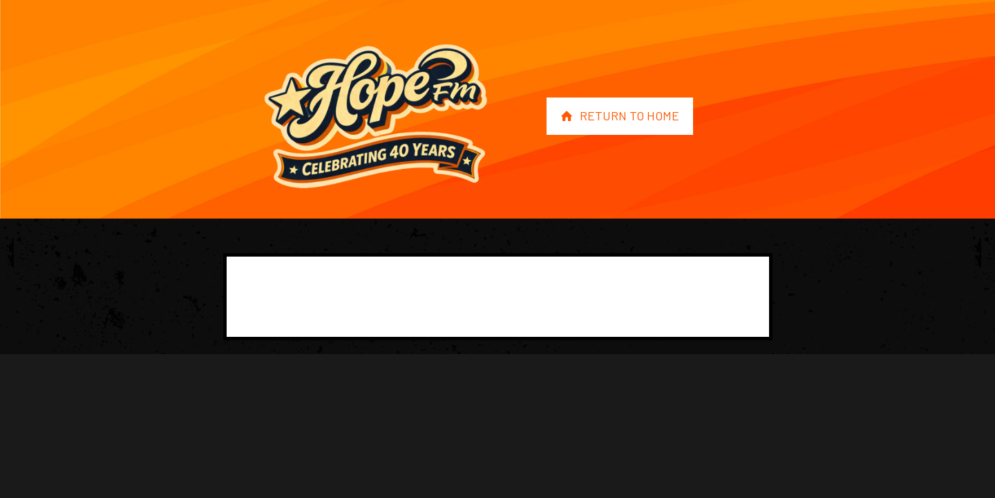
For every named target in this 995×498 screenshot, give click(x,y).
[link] (375, 116)
